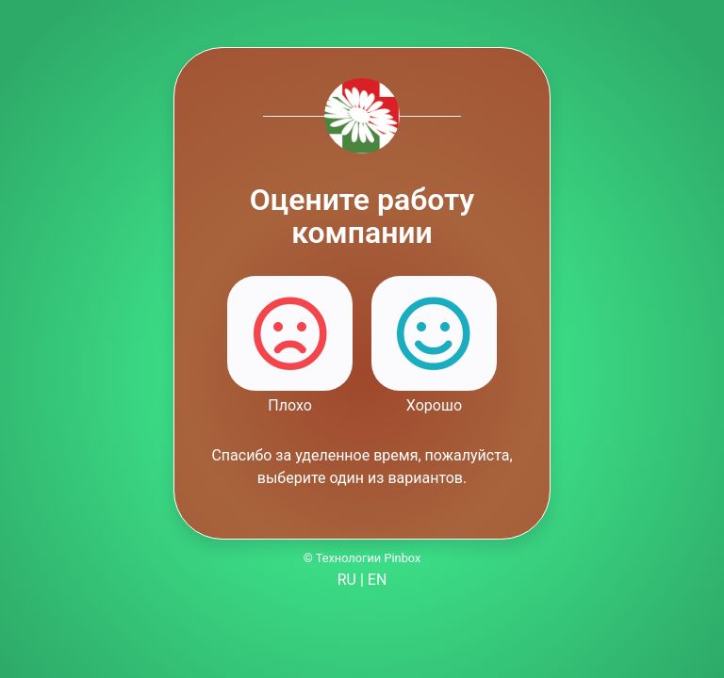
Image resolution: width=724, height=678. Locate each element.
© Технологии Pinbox (362, 558)
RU (346, 580)
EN (377, 580)
